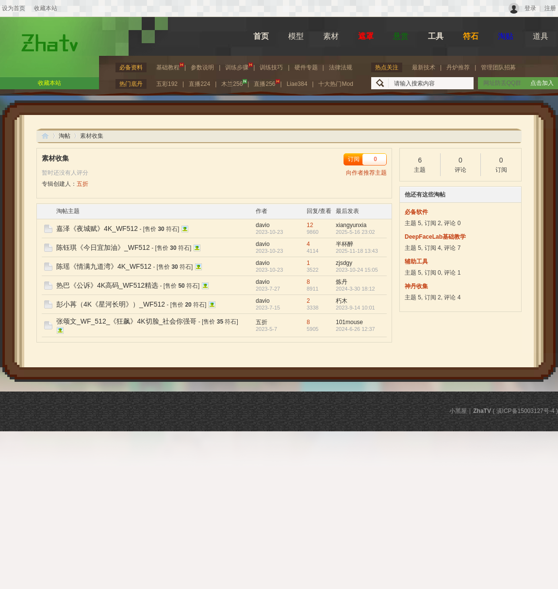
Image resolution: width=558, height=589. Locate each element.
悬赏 (401, 36)
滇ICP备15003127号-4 (525, 411)
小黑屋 (458, 411)
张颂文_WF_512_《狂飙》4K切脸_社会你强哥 (126, 321)
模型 (296, 36)
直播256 (266, 83)
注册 (550, 8)
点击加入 (542, 83)
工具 (435, 36)
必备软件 (416, 212)
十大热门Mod (335, 84)
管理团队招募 (498, 67)
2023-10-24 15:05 (357, 270)
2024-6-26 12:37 (355, 329)
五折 (82, 183)
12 (310, 225)
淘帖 (64, 135)
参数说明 (202, 67)
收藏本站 (45, 8)
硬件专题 (306, 67)
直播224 (199, 84)
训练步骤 (239, 67)
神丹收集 (416, 286)
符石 (470, 36)
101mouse (349, 322)
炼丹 (341, 281)
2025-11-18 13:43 (357, 251)
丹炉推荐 (458, 67)
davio (263, 225)
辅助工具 (416, 261)
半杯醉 (344, 244)
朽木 (341, 300)
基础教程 (170, 67)
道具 (540, 36)
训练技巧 (271, 67)
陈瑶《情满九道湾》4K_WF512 (103, 266)
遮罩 (366, 36)
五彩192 (167, 84)
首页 (261, 36)
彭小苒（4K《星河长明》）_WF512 (110, 304)
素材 (331, 36)
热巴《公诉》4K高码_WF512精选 (107, 285)
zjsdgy (344, 263)
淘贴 (505, 36)
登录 (530, 8)
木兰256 (234, 83)
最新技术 (423, 67)
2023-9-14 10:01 (355, 308)
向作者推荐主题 (366, 172)
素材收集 (55, 158)
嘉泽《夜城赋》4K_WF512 (97, 228)
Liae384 (297, 84)
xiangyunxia (351, 225)
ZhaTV (45, 136)
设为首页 (13, 8)
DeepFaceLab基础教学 (435, 236)
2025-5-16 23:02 (355, 232)
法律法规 (340, 67)
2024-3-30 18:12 (355, 289)
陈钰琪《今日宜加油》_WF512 (103, 247)
